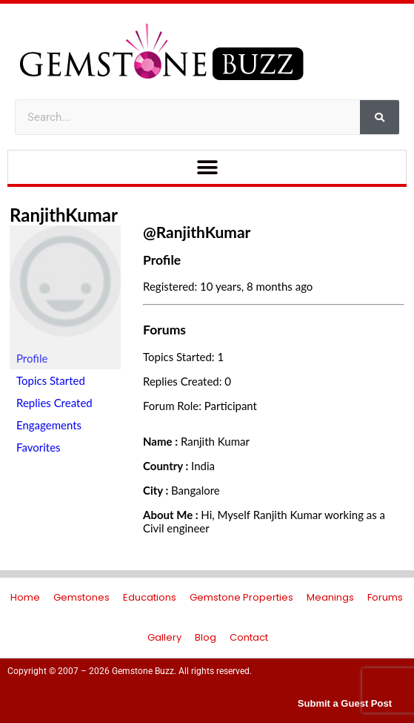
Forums (385, 597)
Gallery (164, 637)
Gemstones (81, 597)
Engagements (48, 425)
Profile (31, 358)
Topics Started (50, 380)
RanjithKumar (64, 214)
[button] (207, 167)
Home (25, 597)
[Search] (379, 117)
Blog (205, 637)
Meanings (330, 597)
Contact (249, 637)
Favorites (38, 447)
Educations (149, 597)
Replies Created (54, 402)
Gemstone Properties (241, 597)
